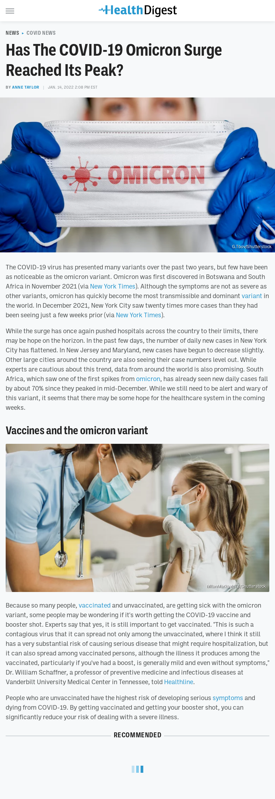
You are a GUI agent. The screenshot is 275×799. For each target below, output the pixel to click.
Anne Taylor (25, 87)
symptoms (228, 698)
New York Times (112, 286)
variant (252, 296)
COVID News (41, 33)
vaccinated (95, 605)
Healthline (178, 682)
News (12, 33)
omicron (148, 378)
